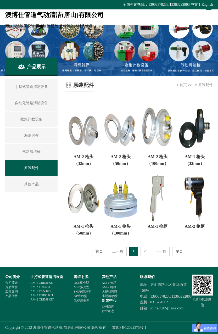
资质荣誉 (11, 287)
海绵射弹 (81, 277)
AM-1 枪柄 (109, 283)
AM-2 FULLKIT (41, 287)
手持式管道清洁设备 (46, 277)
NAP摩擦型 (82, 300)
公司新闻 (108, 306)
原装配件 (205, 85)
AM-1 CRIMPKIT (42, 283)
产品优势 (11, 296)
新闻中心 (109, 301)
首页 (183, 85)
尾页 (179, 251)
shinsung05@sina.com (166, 308)
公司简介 (12, 277)
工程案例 (11, 291)
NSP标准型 (81, 283)
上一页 (117, 251)
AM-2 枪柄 (109, 287)
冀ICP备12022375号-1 (129, 328)
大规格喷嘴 (110, 291)
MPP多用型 (82, 287)
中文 (194, 5)
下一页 (160, 251)
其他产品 (109, 277)
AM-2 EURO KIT (41, 295)
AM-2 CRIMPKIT (42, 299)
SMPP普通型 (82, 291)
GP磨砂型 (80, 296)
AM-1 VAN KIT (40, 291)
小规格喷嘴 (110, 296)
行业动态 (108, 311)
